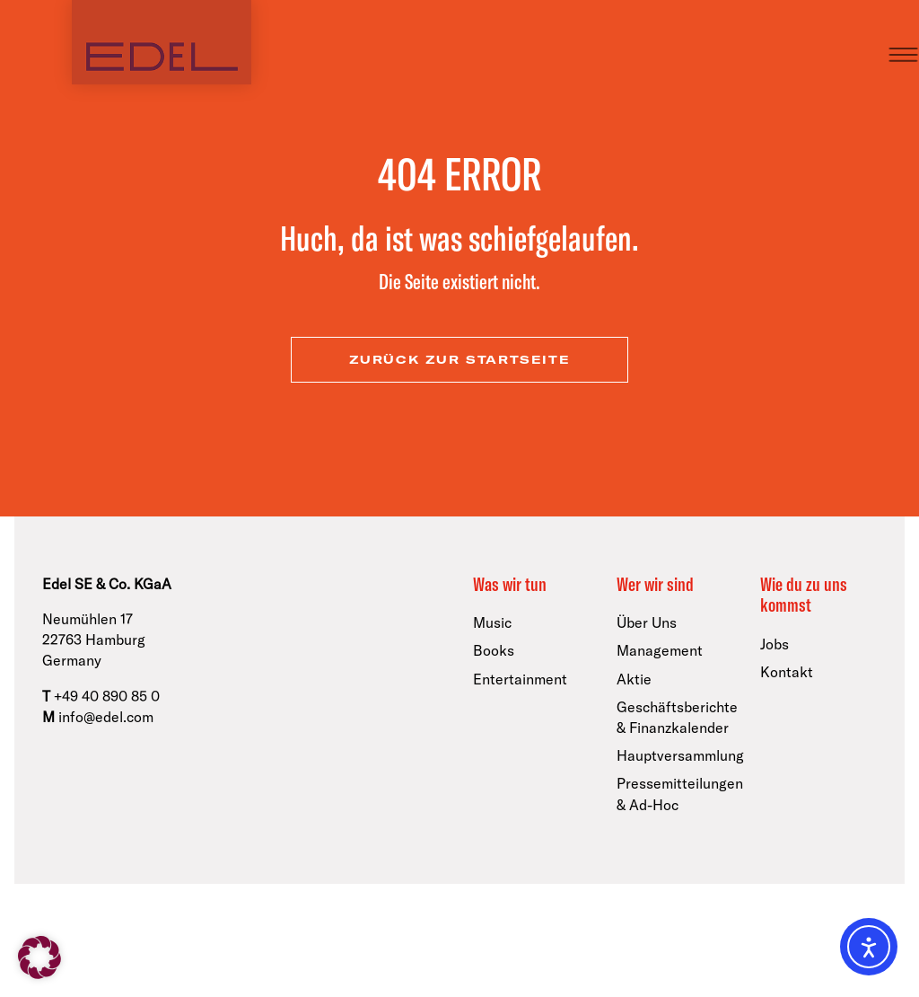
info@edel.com (105, 717)
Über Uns (647, 622)
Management (660, 650)
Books (493, 650)
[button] (39, 957)
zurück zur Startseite (460, 359)
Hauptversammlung (680, 755)
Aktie (634, 679)
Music (492, 622)
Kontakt (786, 672)
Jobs (774, 644)
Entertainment (520, 679)
